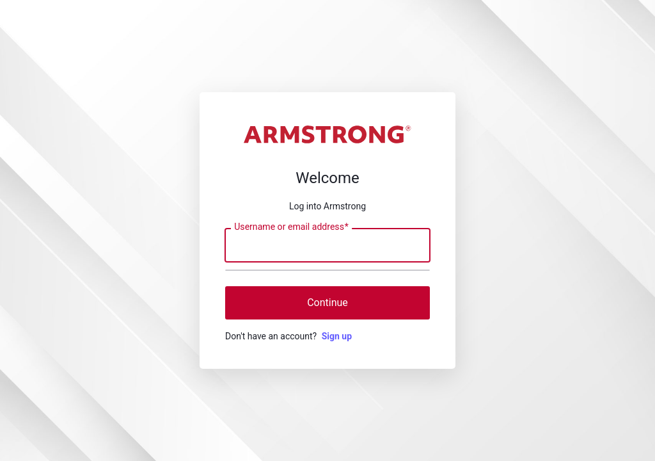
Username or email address (291, 227)
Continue (327, 302)
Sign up (337, 336)
